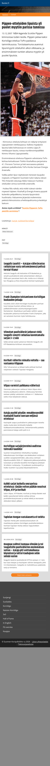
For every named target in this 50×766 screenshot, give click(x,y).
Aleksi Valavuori (8, 232)
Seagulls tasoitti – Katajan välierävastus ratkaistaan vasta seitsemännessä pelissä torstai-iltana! (24, 267)
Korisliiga (5, 243)
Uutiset (13, 15)
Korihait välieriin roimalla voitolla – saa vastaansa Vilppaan (24, 362)
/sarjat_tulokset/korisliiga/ (23, 221)
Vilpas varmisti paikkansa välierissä (22, 386)
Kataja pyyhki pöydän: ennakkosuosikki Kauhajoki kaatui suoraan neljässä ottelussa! (23, 416)
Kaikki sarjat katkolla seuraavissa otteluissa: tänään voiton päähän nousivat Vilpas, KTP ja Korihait (25, 487)
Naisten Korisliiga (10, 610)
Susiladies (7, 601)
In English (7, 623)
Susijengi (7, 597)
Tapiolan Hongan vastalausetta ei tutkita (24, 517)
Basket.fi (5, 15)
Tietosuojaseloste (25, 644)
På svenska (8, 627)
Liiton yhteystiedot (40, 641)
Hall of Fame (8, 618)
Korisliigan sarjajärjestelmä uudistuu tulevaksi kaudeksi (22, 447)
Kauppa (6, 631)
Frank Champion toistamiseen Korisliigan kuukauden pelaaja (24, 298)
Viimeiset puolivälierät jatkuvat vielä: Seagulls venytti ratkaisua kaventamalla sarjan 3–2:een (24, 335)
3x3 (4, 614)
